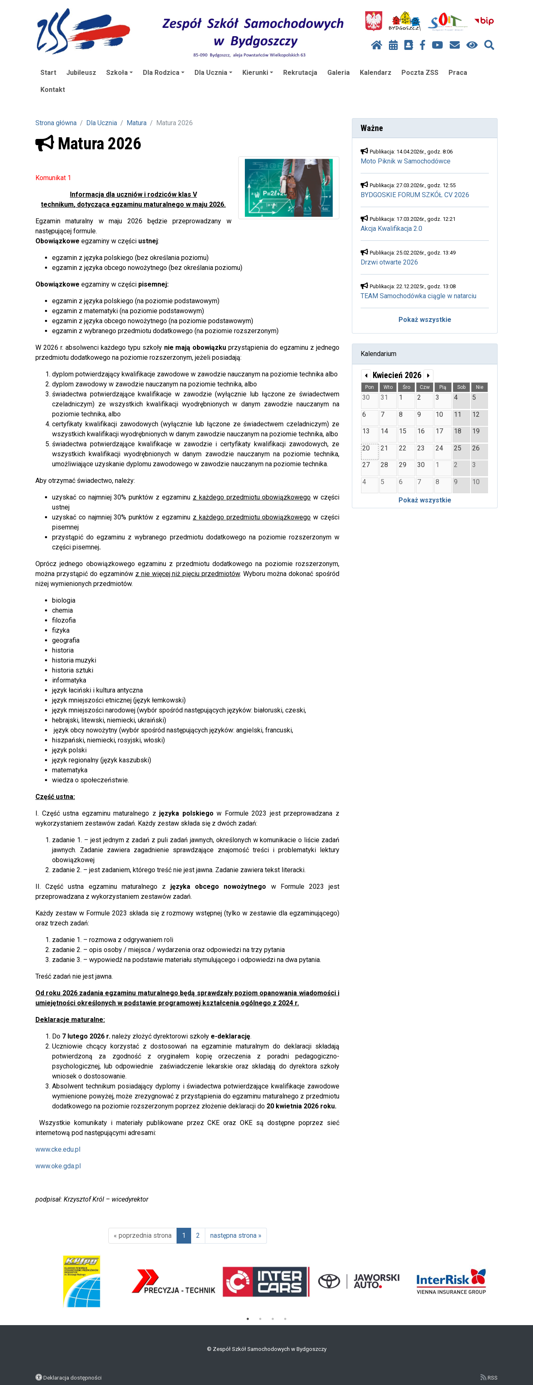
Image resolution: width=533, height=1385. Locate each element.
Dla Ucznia (213, 73)
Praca (457, 73)
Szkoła (119, 73)
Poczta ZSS (419, 73)
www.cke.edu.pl (57, 1149)
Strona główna (56, 123)
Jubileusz (81, 73)
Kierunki (257, 73)
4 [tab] (285, 1319)
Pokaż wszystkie (425, 320)
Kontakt (52, 90)
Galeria (338, 73)
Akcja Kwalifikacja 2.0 (391, 228)
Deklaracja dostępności (72, 1377)
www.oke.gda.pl (58, 1166)
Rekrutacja (300, 73)
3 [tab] (273, 1319)
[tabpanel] (82, 1281)
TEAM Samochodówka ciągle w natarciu (418, 296)
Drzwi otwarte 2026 (389, 262)
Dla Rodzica (163, 73)
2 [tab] (260, 1319)
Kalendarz (375, 73)
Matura (137, 123)
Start (48, 73)
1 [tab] (248, 1319)
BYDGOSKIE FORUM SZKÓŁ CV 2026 (415, 195)
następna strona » (236, 1235)
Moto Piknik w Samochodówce (406, 161)
